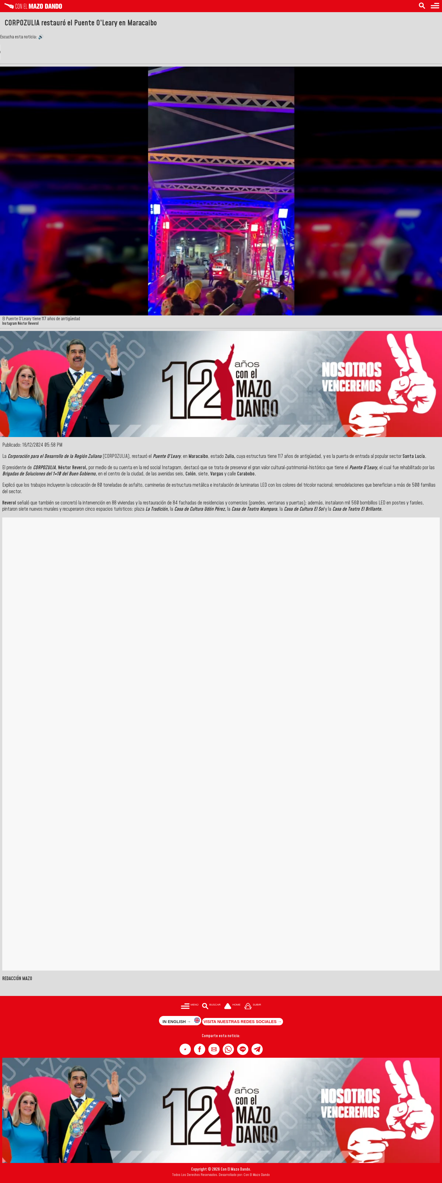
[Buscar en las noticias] (422, 6)
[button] (185, 1049)
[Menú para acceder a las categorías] (435, 6)
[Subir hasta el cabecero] (252, 1007)
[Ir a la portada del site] (232, 1007)
